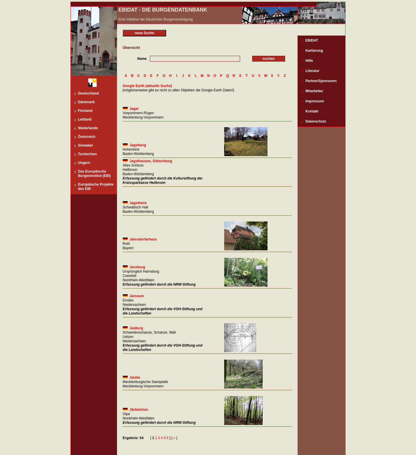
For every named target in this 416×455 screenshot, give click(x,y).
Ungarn (84, 163)
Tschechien (87, 154)
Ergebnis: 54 (133, 438)
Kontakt (311, 111)
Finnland (85, 111)
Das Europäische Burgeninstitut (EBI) (94, 173)
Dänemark (86, 102)
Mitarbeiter (314, 91)
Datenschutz (315, 121)
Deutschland (88, 93)
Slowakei (85, 145)
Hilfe (309, 61)
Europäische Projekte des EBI (96, 186)
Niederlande (88, 128)
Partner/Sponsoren (321, 81)
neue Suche (144, 33)
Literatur (312, 71)
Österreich (86, 137)
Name (142, 59)
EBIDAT (311, 40)
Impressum (314, 101)
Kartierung (314, 51)
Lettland (85, 119)
